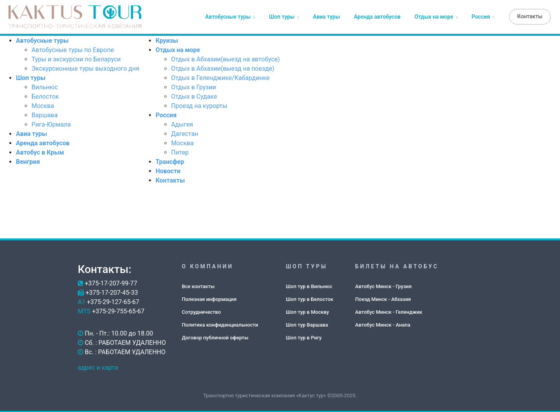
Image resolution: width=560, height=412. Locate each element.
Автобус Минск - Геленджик (388, 311)
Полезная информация (209, 298)
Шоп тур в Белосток (309, 298)
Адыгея (182, 123)
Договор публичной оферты (215, 336)
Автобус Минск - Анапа (382, 324)
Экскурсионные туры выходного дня (85, 67)
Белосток (45, 95)
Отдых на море (436, 16)
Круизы (167, 39)
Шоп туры (284, 16)
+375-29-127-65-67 (113, 301)
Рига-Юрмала (51, 123)
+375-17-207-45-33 (112, 292)
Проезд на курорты (199, 105)
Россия (483, 16)
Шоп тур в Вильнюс (309, 285)
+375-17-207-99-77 (111, 282)
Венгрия (28, 161)
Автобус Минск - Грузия (383, 285)
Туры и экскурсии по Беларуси (76, 58)
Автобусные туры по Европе (73, 49)
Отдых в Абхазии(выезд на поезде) (222, 67)
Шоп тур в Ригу (304, 336)
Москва (43, 105)
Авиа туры (326, 16)
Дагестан (184, 133)
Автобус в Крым (40, 151)
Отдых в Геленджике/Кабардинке (220, 77)
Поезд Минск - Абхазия (383, 298)
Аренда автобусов (377, 16)
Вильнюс (45, 86)
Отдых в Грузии (193, 86)
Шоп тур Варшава (307, 324)
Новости (168, 170)
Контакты (529, 16)
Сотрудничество (201, 311)
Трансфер (170, 161)
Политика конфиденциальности (220, 324)
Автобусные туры (230, 16)
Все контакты (198, 285)
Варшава (45, 114)
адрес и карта (98, 366)
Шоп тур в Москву (307, 311)
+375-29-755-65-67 (118, 310)
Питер (180, 151)
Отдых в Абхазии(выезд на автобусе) (225, 58)
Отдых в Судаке (194, 95)
